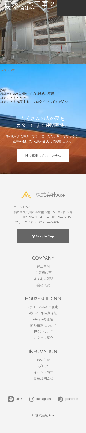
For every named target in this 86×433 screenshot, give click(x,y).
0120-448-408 (49, 222)
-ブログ (43, 366)
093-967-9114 (32, 217)
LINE (15, 399)
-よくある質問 (43, 278)
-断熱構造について (43, 325)
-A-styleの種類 (43, 319)
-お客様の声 (43, 272)
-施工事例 (43, 266)
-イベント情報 (43, 372)
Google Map (42, 236)
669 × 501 (8, 70)
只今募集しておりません (43, 155)
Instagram (40, 399)
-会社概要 (43, 285)
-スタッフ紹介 (43, 338)
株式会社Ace (43, 195)
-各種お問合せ (43, 378)
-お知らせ (43, 359)
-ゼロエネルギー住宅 (43, 307)
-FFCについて (43, 331)
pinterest (68, 399)
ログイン (42, 101)
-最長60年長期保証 (43, 313)
